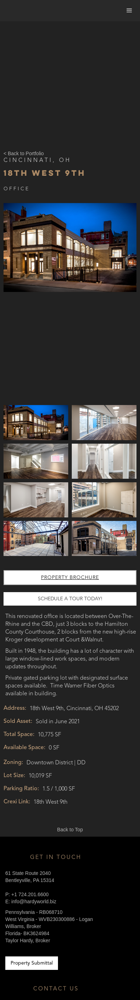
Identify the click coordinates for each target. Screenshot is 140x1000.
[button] (129, 10)
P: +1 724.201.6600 (27, 894)
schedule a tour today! (70, 598)
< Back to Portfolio (24, 153)
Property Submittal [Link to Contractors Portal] (32, 963)
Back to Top (70, 829)
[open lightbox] (70, 303)
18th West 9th (45, 173)
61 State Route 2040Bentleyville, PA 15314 (29, 876)
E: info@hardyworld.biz (30, 901)
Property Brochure (70, 577)
